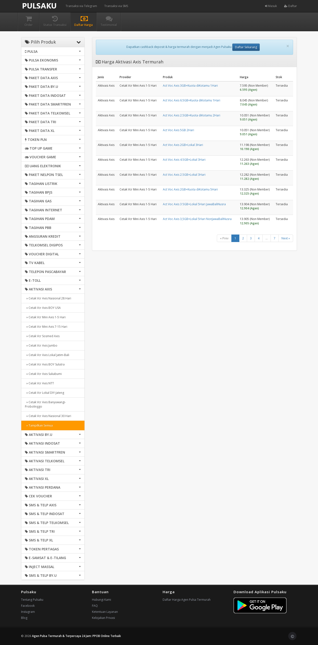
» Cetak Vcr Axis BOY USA (43, 308)
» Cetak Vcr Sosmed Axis (42, 336)
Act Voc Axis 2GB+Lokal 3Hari (183, 145)
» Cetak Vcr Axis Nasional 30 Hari (48, 416)
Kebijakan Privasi (103, 618)
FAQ (95, 606)
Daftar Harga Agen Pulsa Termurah (187, 600)
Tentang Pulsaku (32, 600)
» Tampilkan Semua (39, 425)
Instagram (28, 612)
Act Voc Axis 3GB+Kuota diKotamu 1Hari (190, 85)
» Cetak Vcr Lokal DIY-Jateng (44, 393)
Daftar (290, 6)
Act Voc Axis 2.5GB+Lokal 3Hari (184, 175)
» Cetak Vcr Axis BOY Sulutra (45, 364)
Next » (285, 238)
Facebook (28, 606)
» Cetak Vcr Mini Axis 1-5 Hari (45, 317)
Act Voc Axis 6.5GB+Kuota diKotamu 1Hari (191, 100)
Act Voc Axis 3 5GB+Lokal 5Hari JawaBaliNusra (194, 204)
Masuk (271, 6)
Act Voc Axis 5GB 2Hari (178, 130)
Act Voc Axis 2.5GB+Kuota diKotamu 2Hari (191, 115)
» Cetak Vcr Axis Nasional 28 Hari (48, 298)
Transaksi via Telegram (81, 6)
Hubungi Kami (101, 600)
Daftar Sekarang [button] (246, 47)
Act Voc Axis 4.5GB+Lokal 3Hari (184, 160)
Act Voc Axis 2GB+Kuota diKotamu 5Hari (190, 189)
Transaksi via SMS (116, 6)
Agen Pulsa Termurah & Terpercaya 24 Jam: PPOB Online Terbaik (76, 636)
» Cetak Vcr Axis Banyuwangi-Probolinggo (45, 404)
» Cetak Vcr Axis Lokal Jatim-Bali (47, 355)
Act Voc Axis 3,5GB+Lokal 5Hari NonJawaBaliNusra (197, 219)
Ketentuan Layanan (105, 612)
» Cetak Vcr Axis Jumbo (41, 345)
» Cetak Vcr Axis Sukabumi (43, 374)
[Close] (287, 46)
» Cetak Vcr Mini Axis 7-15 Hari (46, 327)
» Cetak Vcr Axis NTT (39, 383)
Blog (24, 618)
